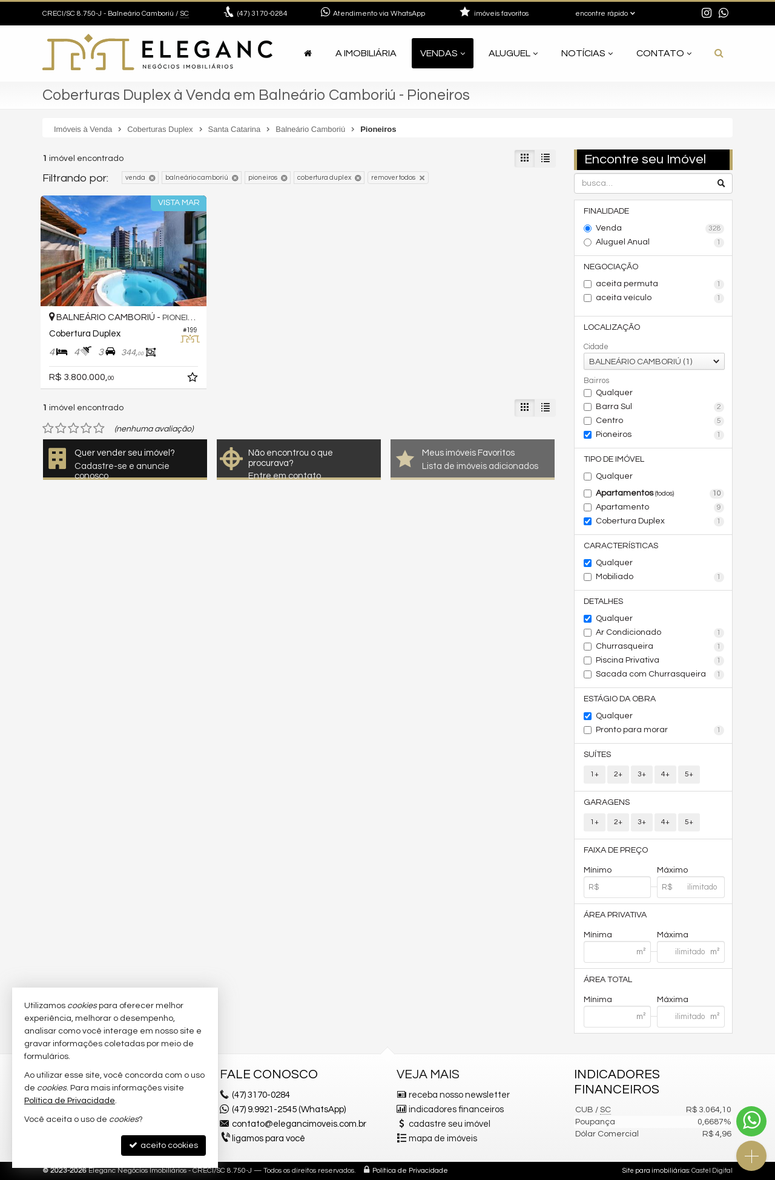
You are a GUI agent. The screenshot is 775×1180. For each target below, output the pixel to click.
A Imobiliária (366, 53)
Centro (660, 421)
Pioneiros (660, 435)
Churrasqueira (660, 647)
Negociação (611, 267)
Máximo (672, 870)
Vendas (442, 53)
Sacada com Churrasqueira (660, 675)
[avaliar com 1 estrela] (48, 428)
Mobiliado (660, 577)
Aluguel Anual (660, 242)
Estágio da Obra (620, 699)
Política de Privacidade (410, 1171)
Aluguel (513, 53)
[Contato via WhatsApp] (751, 1121)
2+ (618, 774)
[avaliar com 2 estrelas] (61, 428)
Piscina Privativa (660, 661)
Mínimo (598, 870)
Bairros (596, 380)
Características (621, 546)
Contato (663, 53)
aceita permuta (660, 284)
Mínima (598, 935)
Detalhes (603, 601)
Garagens (607, 802)
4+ (665, 774)
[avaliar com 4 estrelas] (86, 428)
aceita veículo (660, 298)
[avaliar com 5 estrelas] (99, 428)
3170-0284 (262, 14)
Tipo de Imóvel (614, 459)
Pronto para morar (660, 730)
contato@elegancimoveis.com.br (299, 1124)
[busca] (719, 53)
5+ (689, 774)
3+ (642, 774)
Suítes (597, 754)
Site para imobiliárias (655, 1170)
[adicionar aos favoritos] (194, 379)
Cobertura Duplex (660, 521)
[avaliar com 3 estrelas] (73, 428)
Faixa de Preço (616, 850)
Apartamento (660, 508)
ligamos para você (268, 1138)
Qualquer (614, 392)
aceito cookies (163, 1145)
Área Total (608, 979)
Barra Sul (660, 407)
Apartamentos (660, 494)
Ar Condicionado (660, 633)
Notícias (587, 53)
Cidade (596, 347)
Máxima (672, 935)
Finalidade (606, 211)
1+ (594, 774)
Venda (660, 229)
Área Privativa (615, 915)
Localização (612, 327)
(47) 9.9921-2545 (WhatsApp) (289, 1109)
